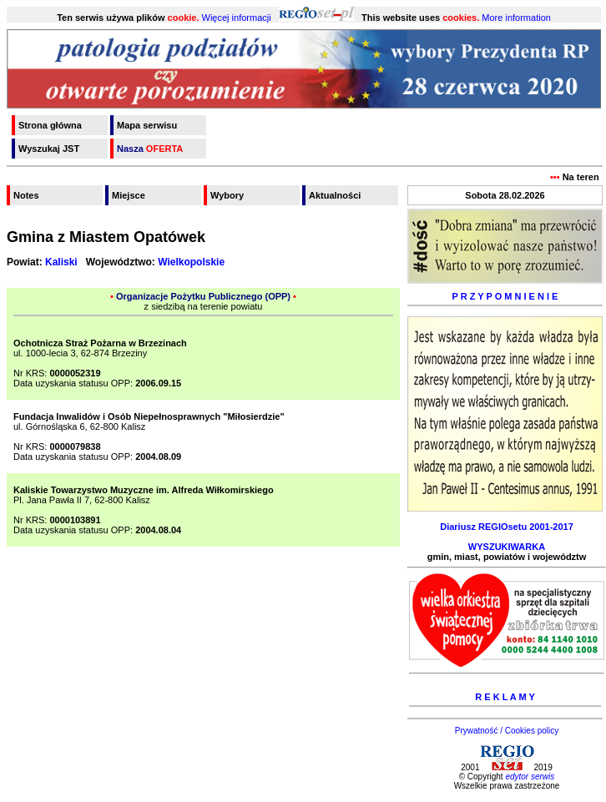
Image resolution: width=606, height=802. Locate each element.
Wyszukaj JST (48, 149)
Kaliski (61, 262)
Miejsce (128, 195)
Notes (26, 195)
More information (516, 18)
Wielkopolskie (191, 262)
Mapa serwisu (147, 125)
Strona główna (50, 125)
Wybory (227, 195)
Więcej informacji (236, 18)
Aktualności (335, 195)
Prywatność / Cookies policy (507, 730)
